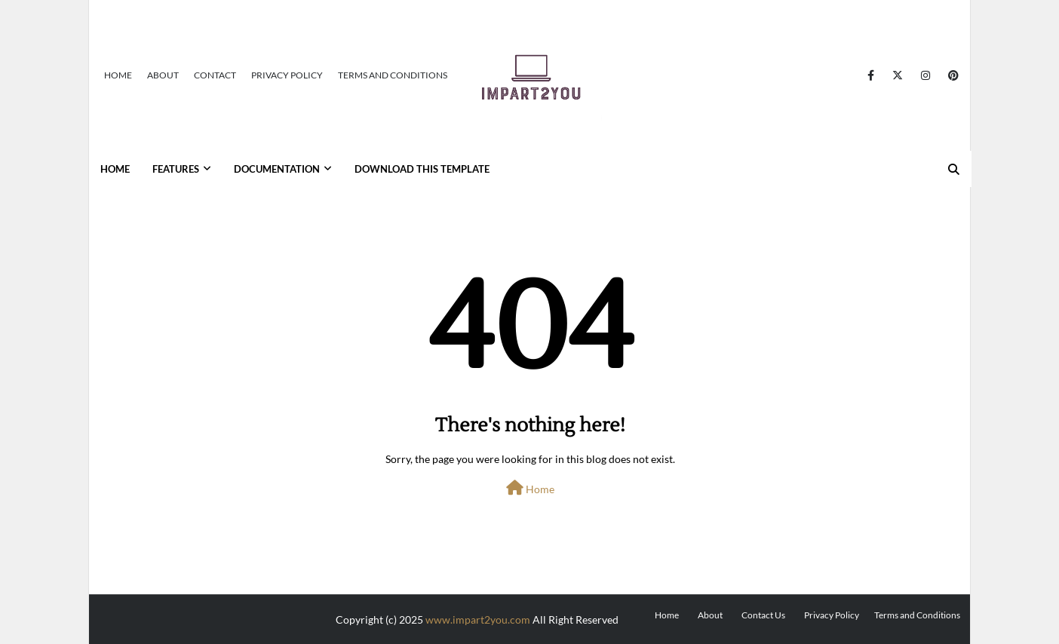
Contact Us (763, 615)
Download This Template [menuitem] (422, 169)
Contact (215, 75)
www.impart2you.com (477, 619)
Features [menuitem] (175, 169)
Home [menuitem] (115, 169)
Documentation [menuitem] (277, 169)
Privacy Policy (287, 75)
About (163, 75)
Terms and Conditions (392, 75)
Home (118, 75)
